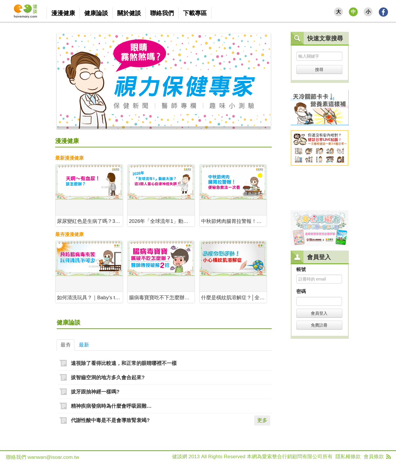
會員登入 (319, 313)
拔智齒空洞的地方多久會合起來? (107, 377)
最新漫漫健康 (69, 157)
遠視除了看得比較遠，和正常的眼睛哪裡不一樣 (124, 363)
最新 (84, 345)
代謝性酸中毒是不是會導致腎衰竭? (110, 420)
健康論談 (68, 322)
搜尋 (319, 69)
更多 (262, 420)
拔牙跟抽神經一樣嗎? (95, 392)
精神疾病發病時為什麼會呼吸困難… (111, 406)
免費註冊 (319, 325)
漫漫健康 (67, 141)
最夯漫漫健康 (69, 234)
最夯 (66, 345)
